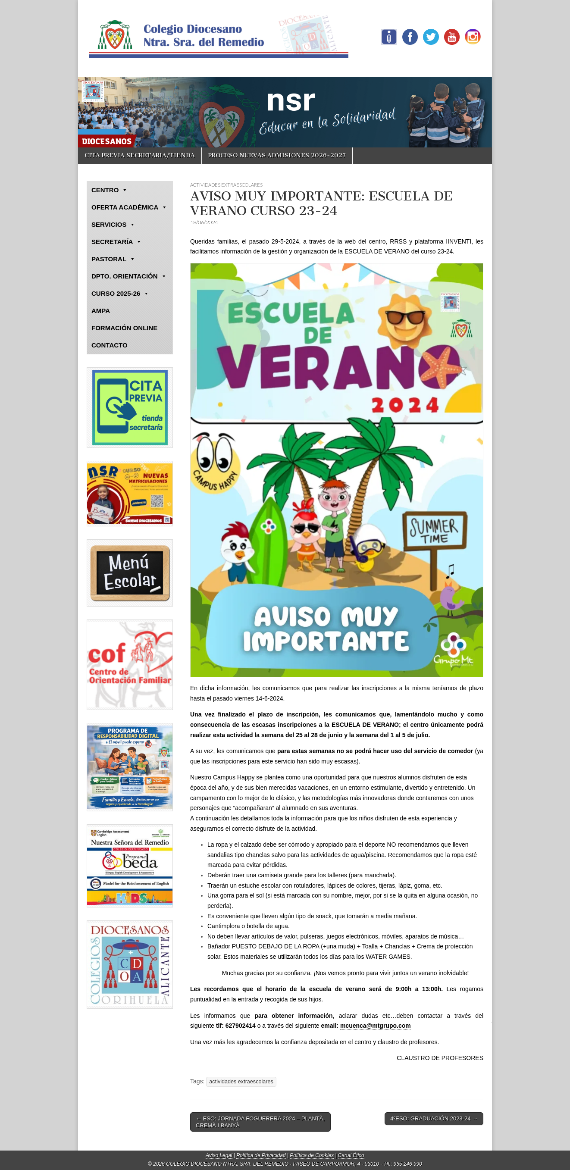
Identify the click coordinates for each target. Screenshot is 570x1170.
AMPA (100, 310)
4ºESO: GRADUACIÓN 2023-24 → (434, 1118)
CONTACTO (109, 345)
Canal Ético (351, 1155)
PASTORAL (113, 259)
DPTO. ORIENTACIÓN (129, 276)
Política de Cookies (312, 1155)
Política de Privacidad (260, 1155)
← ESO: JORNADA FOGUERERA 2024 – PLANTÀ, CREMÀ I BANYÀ (260, 1122)
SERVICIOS (113, 224)
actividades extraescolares (241, 1082)
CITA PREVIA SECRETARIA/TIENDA (140, 155)
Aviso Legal (219, 1155)
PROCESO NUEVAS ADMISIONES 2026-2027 (277, 155)
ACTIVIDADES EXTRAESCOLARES (226, 185)
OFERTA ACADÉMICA (129, 207)
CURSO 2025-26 (120, 293)
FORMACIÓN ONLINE (124, 328)
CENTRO (109, 190)
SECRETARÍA (116, 241)
